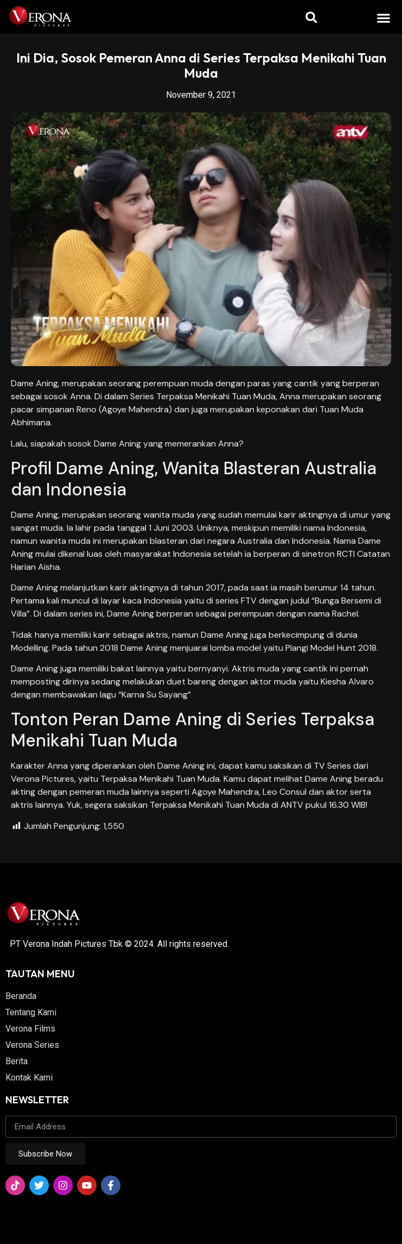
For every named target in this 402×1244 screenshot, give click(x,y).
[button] (383, 17)
